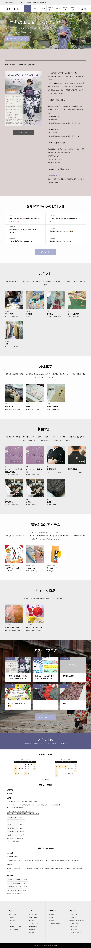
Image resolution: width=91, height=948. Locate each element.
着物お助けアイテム (15, 926)
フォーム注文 (73, 929)
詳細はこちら (23, 132)
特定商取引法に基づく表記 (76, 920)
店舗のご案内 (33, 917)
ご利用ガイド (73, 914)
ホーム (27, 8)
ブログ (58, 8)
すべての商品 (12, 914)
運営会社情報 (33, 914)
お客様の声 (65, 9)
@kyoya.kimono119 (54, 175)
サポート (42, 8)
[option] (45, 30)
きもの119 (12, 9)
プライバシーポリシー (75, 932)
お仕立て (12, 920)
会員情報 (51, 920)
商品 (35, 8)
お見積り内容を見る (55, 923)
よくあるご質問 (73, 923)
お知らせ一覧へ (45, 252)
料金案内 (31, 920)
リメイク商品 (14, 929)
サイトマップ (33, 932)
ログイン (51, 917)
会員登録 (51, 914)
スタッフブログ (33, 923)
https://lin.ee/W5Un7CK (55, 159)
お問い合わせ (50, 9)
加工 (11, 923)
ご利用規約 (72, 917)
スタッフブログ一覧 (45, 717)
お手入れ (12, 917)
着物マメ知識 (73, 9)
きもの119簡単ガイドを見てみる (17, 39)
